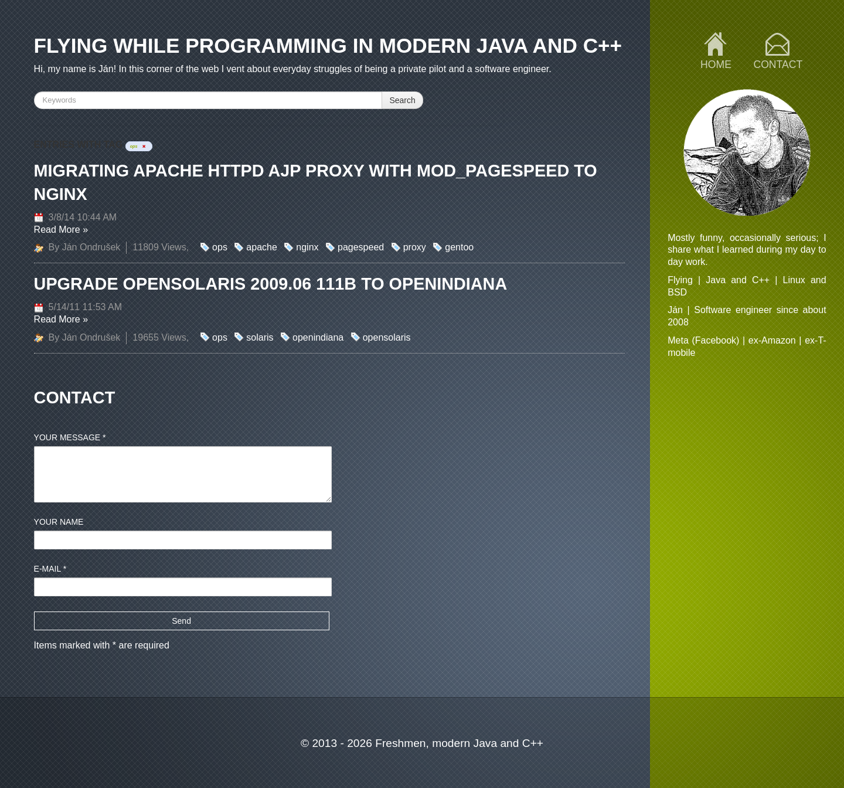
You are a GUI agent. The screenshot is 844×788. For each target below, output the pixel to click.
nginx (307, 247)
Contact (777, 64)
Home (715, 64)
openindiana (317, 337)
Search (402, 100)
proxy (414, 247)
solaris (259, 337)
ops (219, 247)
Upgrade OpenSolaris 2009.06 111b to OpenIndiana (271, 283)
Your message (70, 437)
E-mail (50, 568)
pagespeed (361, 247)
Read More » (61, 230)
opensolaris (387, 337)
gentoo (459, 247)
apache (261, 247)
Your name (59, 522)
